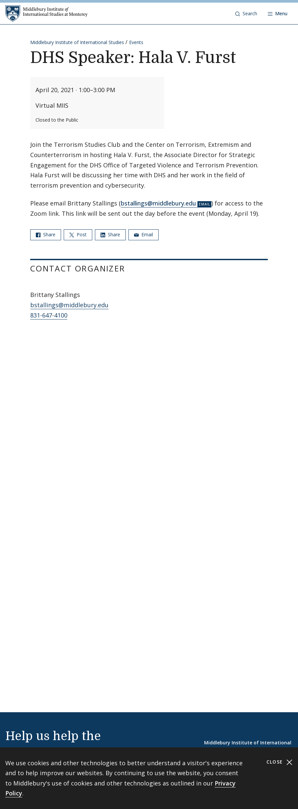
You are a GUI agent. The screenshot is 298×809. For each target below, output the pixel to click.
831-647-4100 (48, 315)
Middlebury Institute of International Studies (77, 42)
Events (136, 42)
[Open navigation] (277, 13)
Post (78, 234)
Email (143, 234)
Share (45, 234)
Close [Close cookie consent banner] (279, 762)
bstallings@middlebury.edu (158, 203)
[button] (246, 13)
